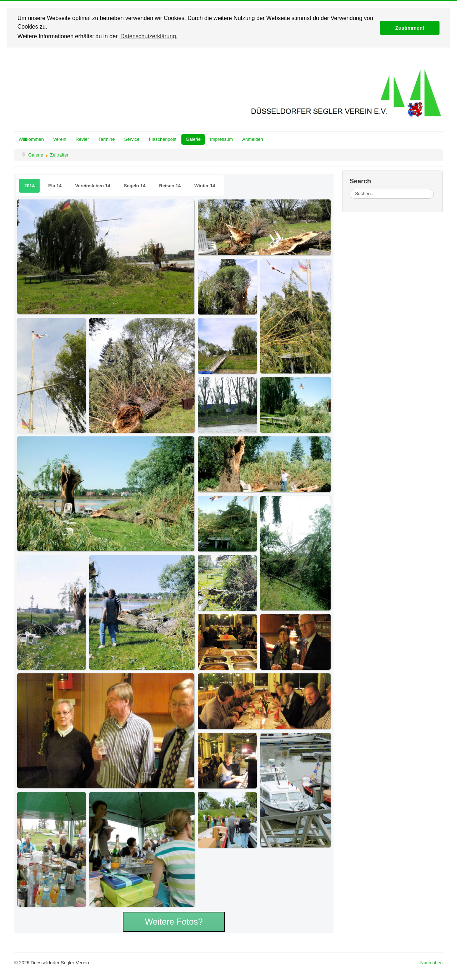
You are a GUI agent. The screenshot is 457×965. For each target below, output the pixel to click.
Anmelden (252, 138)
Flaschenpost (162, 138)
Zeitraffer (59, 154)
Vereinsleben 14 (92, 184)
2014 (29, 184)
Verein (59, 138)
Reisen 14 (170, 184)
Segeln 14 (135, 184)
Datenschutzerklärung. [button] (148, 36)
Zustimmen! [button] (410, 28)
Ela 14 (55, 184)
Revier (82, 138)
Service (132, 138)
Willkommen (31, 138)
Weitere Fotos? (174, 920)
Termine (106, 138)
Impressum (221, 138)
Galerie (193, 138)
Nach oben (431, 961)
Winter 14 (204, 184)
